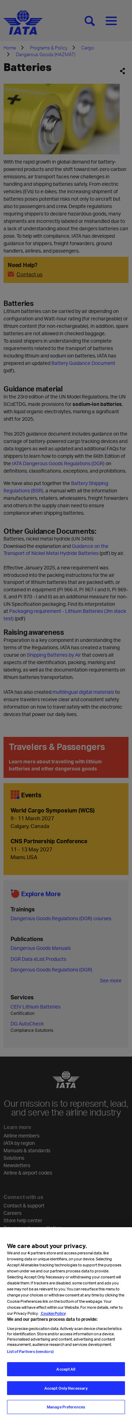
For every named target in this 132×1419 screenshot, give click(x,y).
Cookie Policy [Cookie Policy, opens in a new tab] (53, 1313)
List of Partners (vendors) (30, 1351)
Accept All (65, 1369)
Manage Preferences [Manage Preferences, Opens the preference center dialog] (66, 1406)
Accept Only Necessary (66, 1388)
